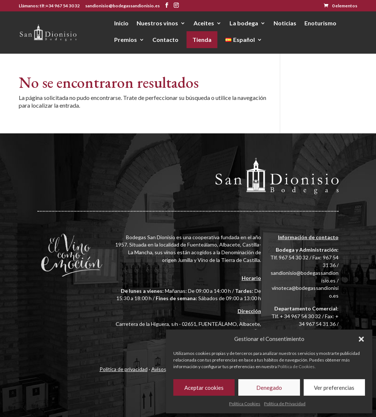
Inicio (121, 23)
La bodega (243, 23)
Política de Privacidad (285, 403)
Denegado (269, 387)
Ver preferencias (334, 387)
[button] (361, 339)
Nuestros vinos (157, 23)
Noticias (285, 23)
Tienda (202, 39)
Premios (125, 40)
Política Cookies (244, 403)
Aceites (204, 23)
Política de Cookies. (297, 366)
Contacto (165, 40)
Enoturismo (320, 23)
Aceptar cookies (204, 387)
